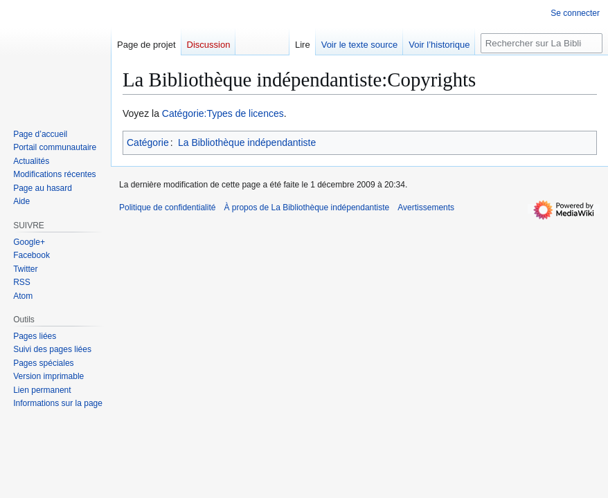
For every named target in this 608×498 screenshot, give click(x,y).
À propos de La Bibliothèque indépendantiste (306, 207)
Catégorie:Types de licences (223, 113)
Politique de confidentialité (167, 207)
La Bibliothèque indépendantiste (247, 142)
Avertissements (425, 207)
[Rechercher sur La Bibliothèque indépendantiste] (541, 43)
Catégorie (148, 142)
